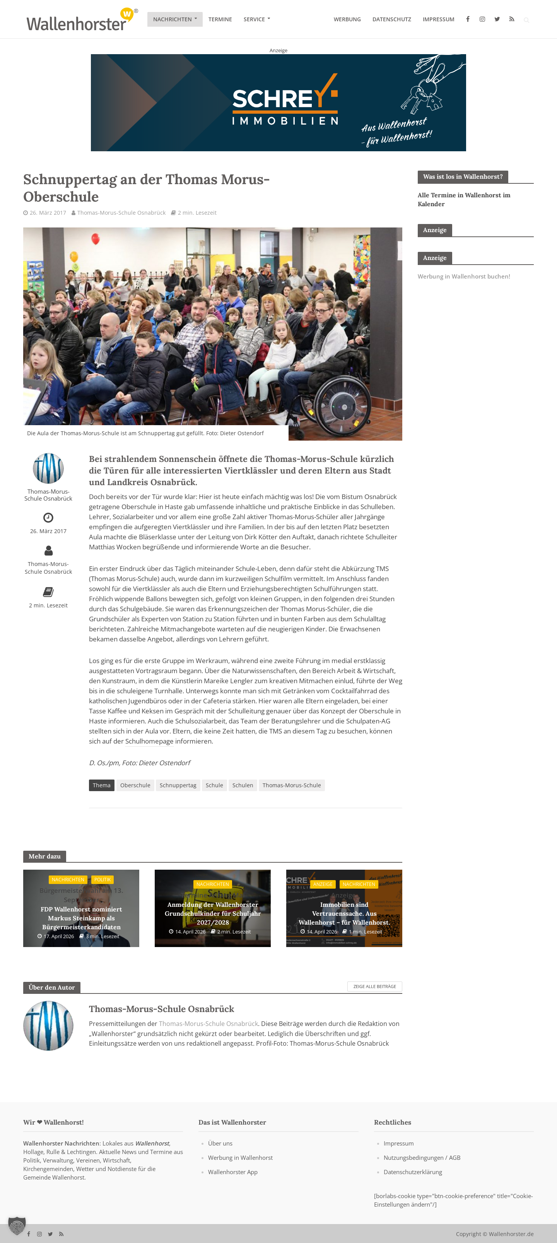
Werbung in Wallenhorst (240, 1168)
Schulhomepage (149, 741)
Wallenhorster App (233, 1183)
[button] (17, 1226)
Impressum (438, 19)
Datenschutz (391, 19)
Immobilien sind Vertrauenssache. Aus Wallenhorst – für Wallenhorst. (344, 908)
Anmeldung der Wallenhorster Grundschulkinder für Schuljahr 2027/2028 (213, 908)
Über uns (220, 1154)
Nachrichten (172, 19)
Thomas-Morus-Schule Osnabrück (121, 212)
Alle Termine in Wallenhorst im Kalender (464, 199)
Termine (220, 19)
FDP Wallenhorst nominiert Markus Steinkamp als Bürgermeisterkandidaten (81, 908)
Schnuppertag (178, 785)
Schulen (242, 785)
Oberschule (135, 785)
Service (254, 19)
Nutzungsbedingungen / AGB (422, 1168)
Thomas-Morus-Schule (292, 785)
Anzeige (323, 884)
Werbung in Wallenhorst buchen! (464, 276)
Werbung (347, 19)
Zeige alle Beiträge (375, 986)
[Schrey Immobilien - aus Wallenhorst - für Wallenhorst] (278, 102)
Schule (214, 785)
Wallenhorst (152, 1154)
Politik (102, 879)
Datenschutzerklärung (413, 1183)
